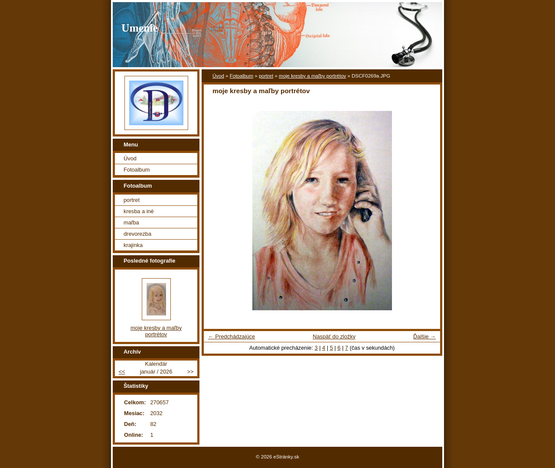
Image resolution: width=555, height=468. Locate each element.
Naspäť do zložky (334, 336)
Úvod (218, 75)
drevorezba (137, 234)
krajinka (133, 245)
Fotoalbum (241, 75)
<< (121, 371)
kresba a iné (139, 211)
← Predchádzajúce (231, 336)
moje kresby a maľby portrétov (312, 75)
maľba (131, 222)
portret (266, 75)
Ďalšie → (424, 336)
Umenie (139, 28)
